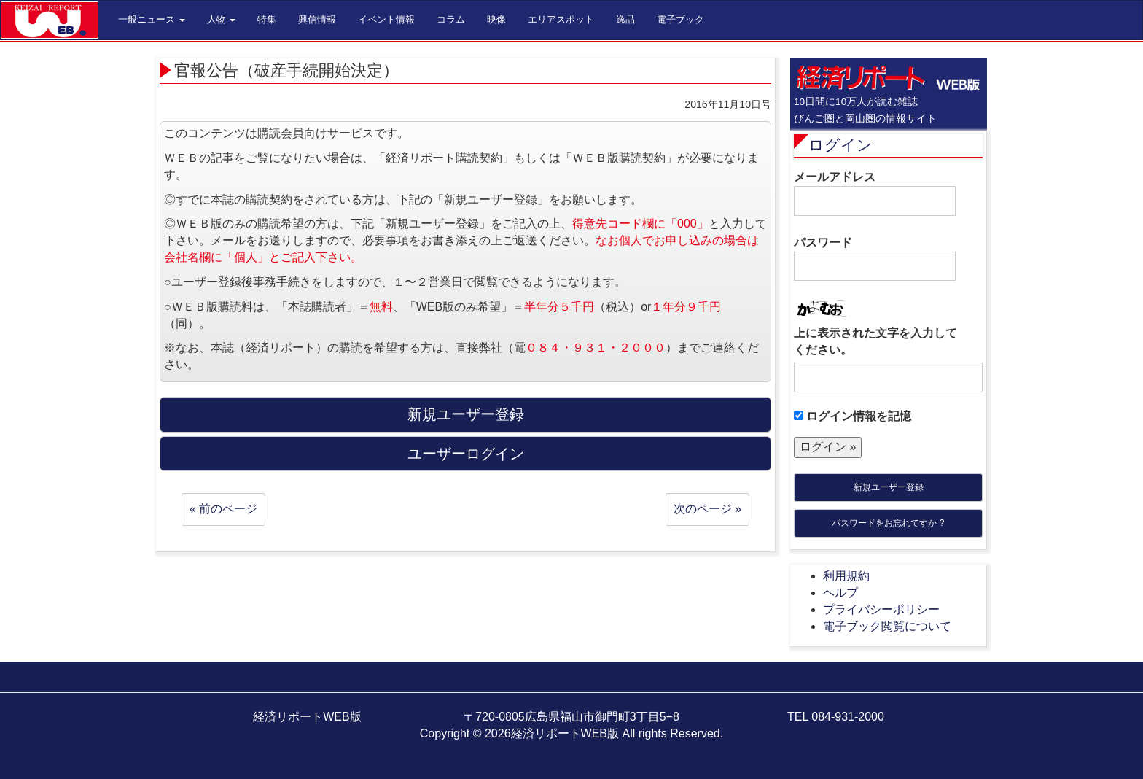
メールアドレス (875, 193)
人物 (221, 19)
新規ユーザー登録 (889, 487)
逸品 (625, 19)
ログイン (840, 144)
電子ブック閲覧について (887, 626)
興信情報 (317, 19)
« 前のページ (223, 509)
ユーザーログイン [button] (465, 454)
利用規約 (846, 576)
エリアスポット (561, 19)
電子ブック (680, 19)
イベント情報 (386, 19)
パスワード (875, 259)
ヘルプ (840, 592)
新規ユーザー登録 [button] (465, 414)
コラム (451, 19)
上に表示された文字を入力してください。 (875, 341)
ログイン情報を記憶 (852, 416)
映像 (496, 19)
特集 (266, 19)
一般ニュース (151, 19)
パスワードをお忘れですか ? (888, 523)
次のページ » (707, 509)
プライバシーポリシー (881, 609)
